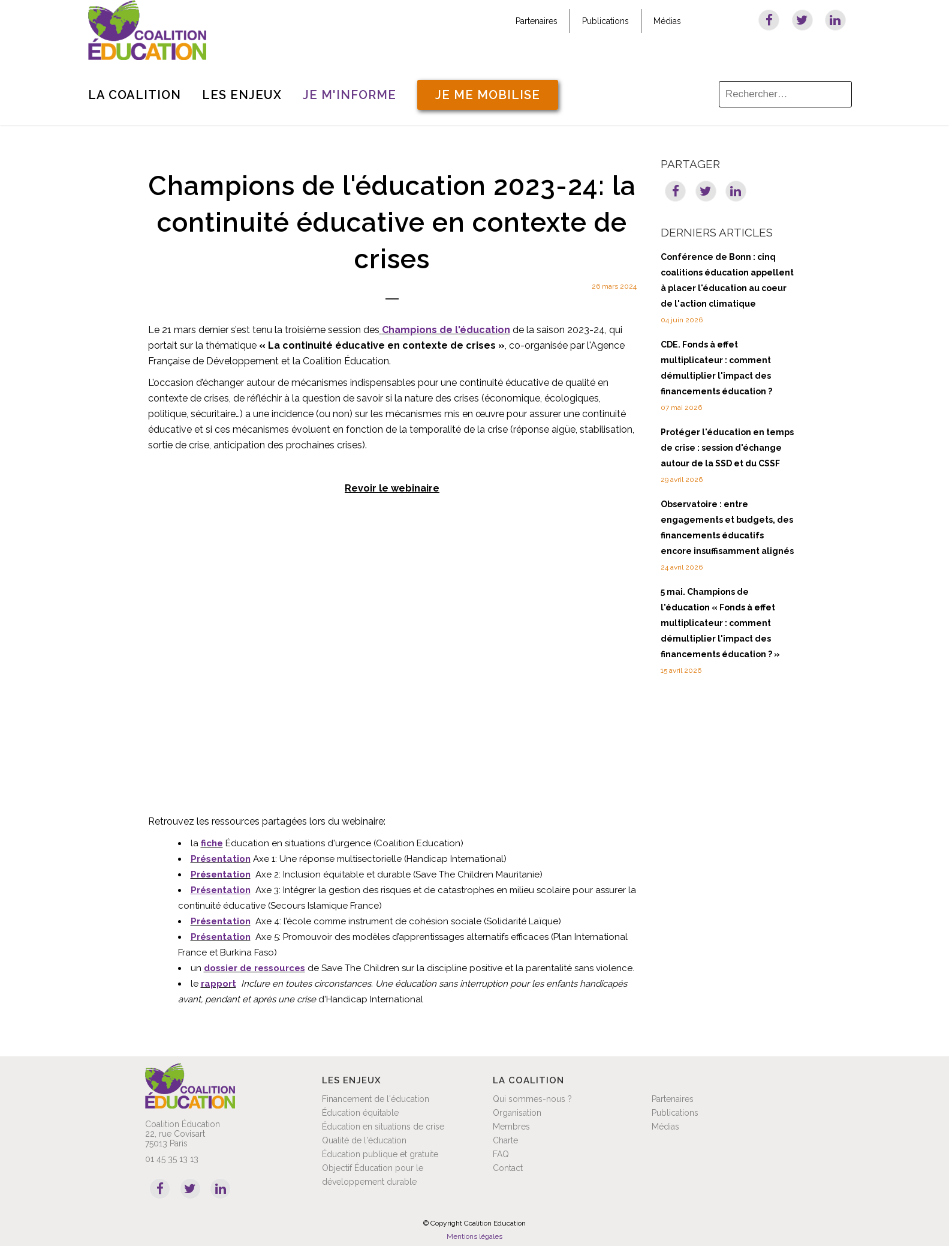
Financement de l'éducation (375, 1099)
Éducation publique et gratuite (380, 1154)
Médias (667, 21)
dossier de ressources (254, 968)
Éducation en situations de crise (383, 1126)
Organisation (517, 1113)
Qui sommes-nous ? (532, 1099)
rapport (218, 983)
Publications (605, 21)
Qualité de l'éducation (364, 1140)
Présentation (221, 858)
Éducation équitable (360, 1113)
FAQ (501, 1154)
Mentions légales (474, 1236)
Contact (508, 1168)
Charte (505, 1140)
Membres (511, 1126)
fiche (212, 843)
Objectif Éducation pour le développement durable (372, 1175)
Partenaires (537, 21)
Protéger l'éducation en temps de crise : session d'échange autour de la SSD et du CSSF (727, 447)
